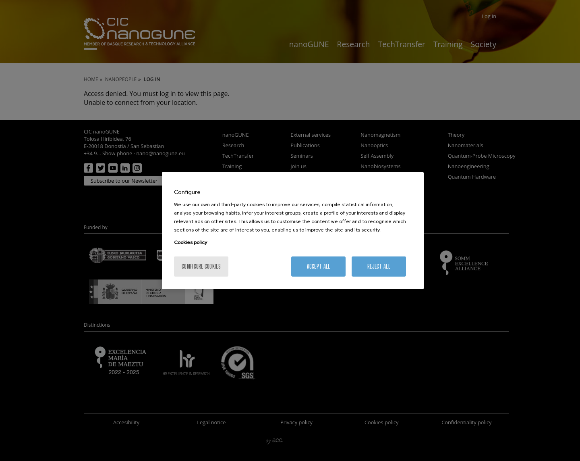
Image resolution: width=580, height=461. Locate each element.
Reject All (378, 266)
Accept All (318, 266)
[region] (293, 230)
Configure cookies (201, 266)
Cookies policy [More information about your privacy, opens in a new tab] (190, 242)
